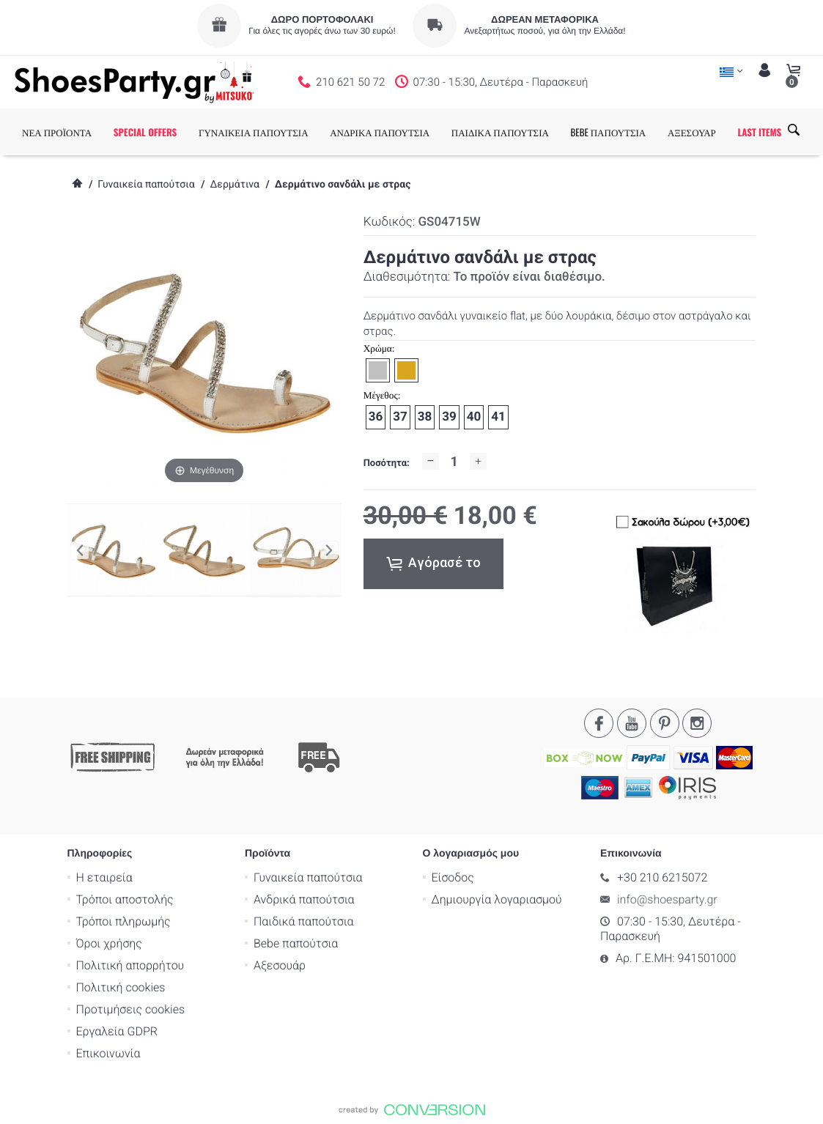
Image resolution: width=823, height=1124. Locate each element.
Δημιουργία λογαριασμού (497, 899)
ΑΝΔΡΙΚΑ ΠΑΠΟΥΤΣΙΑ (379, 132)
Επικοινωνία (108, 1053)
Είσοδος (453, 877)
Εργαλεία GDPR (117, 1031)
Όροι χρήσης (109, 943)
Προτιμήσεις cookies (130, 1009)
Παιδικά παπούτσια (304, 921)
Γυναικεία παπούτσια (145, 185)
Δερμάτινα (234, 185)
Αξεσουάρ (280, 965)
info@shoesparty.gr (667, 899)
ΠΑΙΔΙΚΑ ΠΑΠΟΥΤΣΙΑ (500, 132)
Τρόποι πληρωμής (123, 921)
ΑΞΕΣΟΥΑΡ (692, 132)
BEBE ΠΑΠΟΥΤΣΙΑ (608, 132)
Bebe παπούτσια (296, 943)
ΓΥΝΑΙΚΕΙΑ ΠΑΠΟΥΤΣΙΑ (254, 132)
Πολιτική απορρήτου (130, 965)
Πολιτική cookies (121, 987)
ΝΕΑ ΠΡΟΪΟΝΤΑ (57, 132)
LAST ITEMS (759, 132)
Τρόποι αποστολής (125, 899)
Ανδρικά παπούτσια (304, 899)
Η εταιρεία (104, 877)
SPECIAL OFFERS (145, 132)
